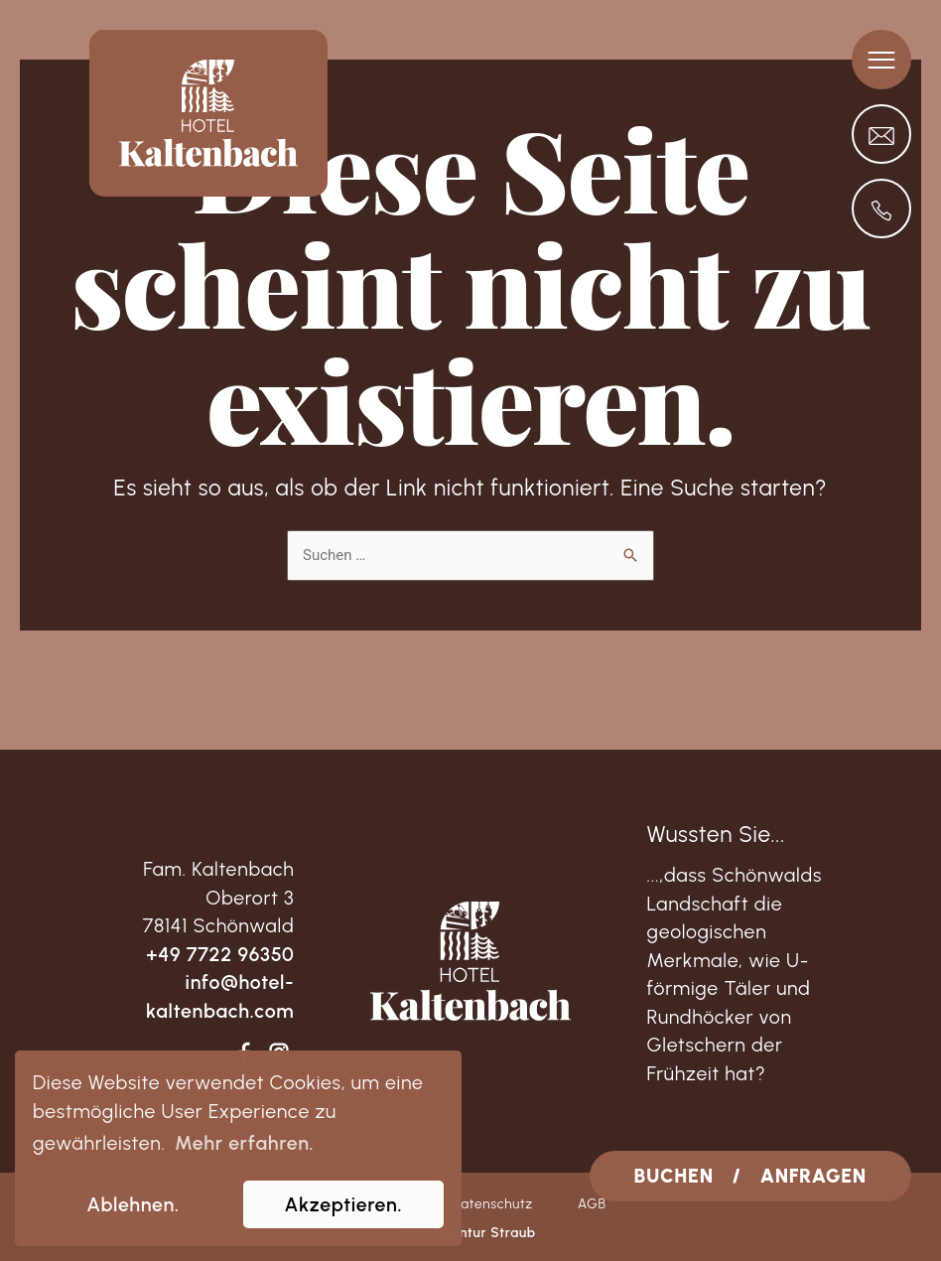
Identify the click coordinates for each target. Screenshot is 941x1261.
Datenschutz (492, 1203)
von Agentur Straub (470, 1232)
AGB (592, 1203)
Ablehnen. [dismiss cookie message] (133, 1204)
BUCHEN (674, 1176)
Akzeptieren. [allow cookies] (344, 1204)
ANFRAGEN (813, 1176)
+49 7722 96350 (220, 954)
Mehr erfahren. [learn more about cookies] (244, 1143)
